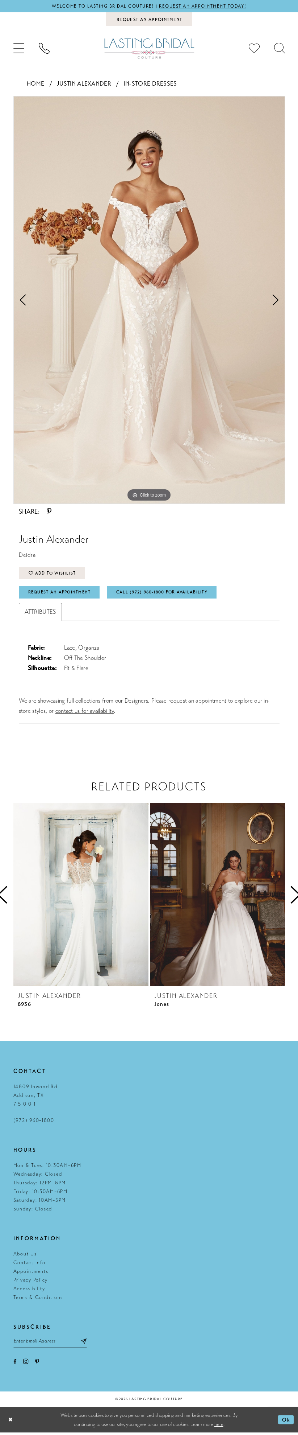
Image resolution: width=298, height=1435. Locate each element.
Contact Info (29, 1264)
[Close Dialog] (10, 1422)
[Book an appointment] (149, 20)
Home (35, 84)
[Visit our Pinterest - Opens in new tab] (37, 1364)
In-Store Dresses (150, 84)
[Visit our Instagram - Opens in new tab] (26, 1364)
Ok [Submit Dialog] (286, 1422)
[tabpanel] (149, 300)
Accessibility (29, 1290)
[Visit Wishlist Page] (254, 49)
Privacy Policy (30, 1282)
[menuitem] (19, 49)
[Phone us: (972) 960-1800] (44, 49)
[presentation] (80, 896)
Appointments (31, 1273)
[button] (19, 49)
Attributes (40, 613)
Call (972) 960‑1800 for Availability (166, 593)
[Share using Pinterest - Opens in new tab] (49, 512)
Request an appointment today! (204, 6)
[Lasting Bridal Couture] (149, 49)
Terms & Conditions (38, 1299)
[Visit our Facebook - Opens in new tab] (15, 1364)
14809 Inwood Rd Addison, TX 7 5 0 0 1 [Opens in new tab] (35, 1097)
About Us (25, 1256)
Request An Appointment (61, 593)
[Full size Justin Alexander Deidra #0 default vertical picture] (149, 300)
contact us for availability (84, 712)
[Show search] (279, 49)
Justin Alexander (84, 84)
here (218, 1426)
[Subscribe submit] (87, 1343)
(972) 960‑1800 (33, 1122)
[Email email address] (51, 1343)
